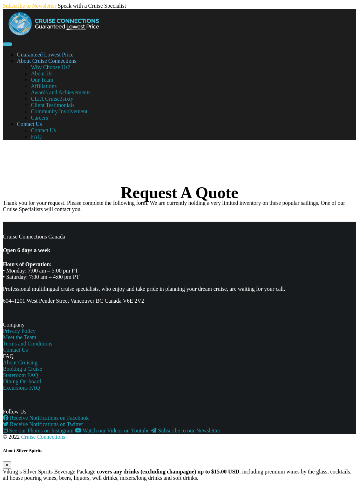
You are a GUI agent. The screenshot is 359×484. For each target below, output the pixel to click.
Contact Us (29, 124)
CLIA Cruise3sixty (52, 99)
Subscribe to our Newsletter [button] (185, 430)
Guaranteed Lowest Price (45, 55)
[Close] (7, 465)
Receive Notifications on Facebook (46, 418)
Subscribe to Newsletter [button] (29, 6)
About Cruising (20, 362)
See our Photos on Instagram (39, 430)
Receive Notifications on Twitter (43, 424)
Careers (39, 118)
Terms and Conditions (27, 344)
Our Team (42, 80)
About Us (42, 73)
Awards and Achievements (60, 92)
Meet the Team (19, 337)
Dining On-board (22, 381)
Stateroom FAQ (20, 375)
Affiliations (43, 86)
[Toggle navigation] (7, 44)
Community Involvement (59, 111)
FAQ (36, 137)
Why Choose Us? (50, 67)
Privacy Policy (19, 331)
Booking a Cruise (22, 369)
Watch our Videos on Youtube (113, 430)
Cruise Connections (43, 437)
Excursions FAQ (21, 388)
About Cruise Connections (46, 61)
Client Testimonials (52, 105)
